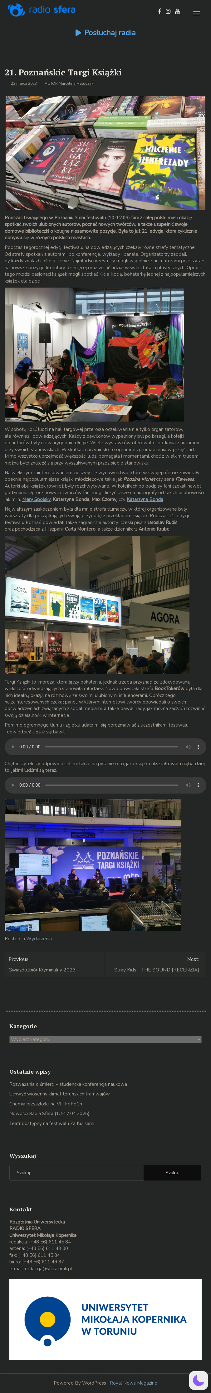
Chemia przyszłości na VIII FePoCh (45, 1104)
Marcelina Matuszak (76, 83)
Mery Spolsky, (37, 499)
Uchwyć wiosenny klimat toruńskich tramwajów (59, 1094)
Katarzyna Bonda (145, 499)
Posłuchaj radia (110, 33)
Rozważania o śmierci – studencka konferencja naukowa (68, 1084)
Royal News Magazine (133, 1383)
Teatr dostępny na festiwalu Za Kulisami (51, 1123)
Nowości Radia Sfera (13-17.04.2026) (49, 1113)
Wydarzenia (39, 939)
